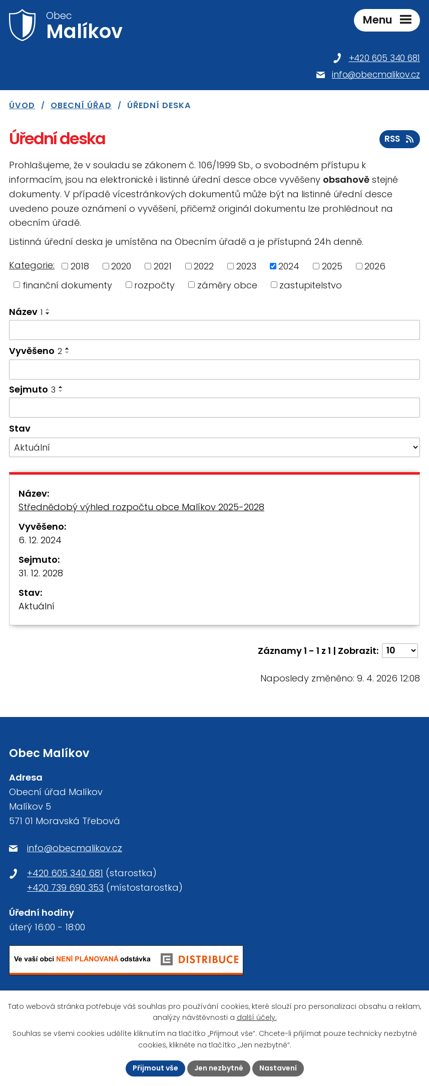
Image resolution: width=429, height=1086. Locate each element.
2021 (163, 266)
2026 (374, 266)
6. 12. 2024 (40, 540)
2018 (80, 266)
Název (26, 311)
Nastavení (278, 1068)
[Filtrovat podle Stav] (214, 448)
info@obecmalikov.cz (74, 848)
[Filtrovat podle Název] (214, 330)
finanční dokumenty (67, 284)
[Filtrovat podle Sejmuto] (214, 408)
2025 (332, 266)
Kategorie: (32, 265)
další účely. (257, 1018)
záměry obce (227, 284)
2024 (288, 266)
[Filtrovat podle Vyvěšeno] (214, 369)
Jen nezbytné (218, 1068)
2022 (204, 266)
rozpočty (154, 284)
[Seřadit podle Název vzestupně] (48, 309)
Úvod (22, 105)
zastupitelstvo (310, 284)
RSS (399, 139)
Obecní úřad (81, 105)
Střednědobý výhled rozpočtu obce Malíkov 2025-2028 (141, 507)
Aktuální (37, 606)
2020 (121, 266)
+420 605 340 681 (65, 873)
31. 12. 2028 (41, 573)
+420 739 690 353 (65, 887)
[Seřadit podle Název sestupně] (48, 313)
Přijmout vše (155, 1068)
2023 (246, 266)
